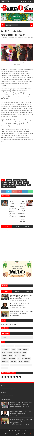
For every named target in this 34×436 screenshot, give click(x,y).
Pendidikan (5, 361)
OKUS (23, 355)
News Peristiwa (11, 186)
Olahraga (4, 358)
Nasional (11, 184)
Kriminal (25, 349)
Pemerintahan (26, 358)
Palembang (12, 358)
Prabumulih (5, 365)
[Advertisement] (17, 161)
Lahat (3, 352)
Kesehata (26, 182)
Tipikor (28, 365)
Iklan (19, 349)
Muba (24, 352)
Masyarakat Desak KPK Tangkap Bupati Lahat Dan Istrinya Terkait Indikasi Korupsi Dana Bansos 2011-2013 (21, 296)
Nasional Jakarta (20, 184)
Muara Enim (17, 352)
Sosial (22, 365)
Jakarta (19, 182)
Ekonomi (23, 180)
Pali (19, 358)
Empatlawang (5, 349)
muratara (4, 184)
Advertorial (10, 346)
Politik (26, 361)
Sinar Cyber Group (12, 434)
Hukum (11, 182)
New (29, 184)
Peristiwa (13, 361)
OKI (19, 355)
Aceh (3, 346)
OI (15, 355)
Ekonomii (4, 182)
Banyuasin (16, 180)
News (3, 186)
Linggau (9, 352)
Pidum (20, 361)
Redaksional (14, 365)
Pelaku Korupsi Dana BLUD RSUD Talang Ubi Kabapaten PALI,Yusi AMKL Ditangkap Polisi (21, 313)
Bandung (9, 180)
